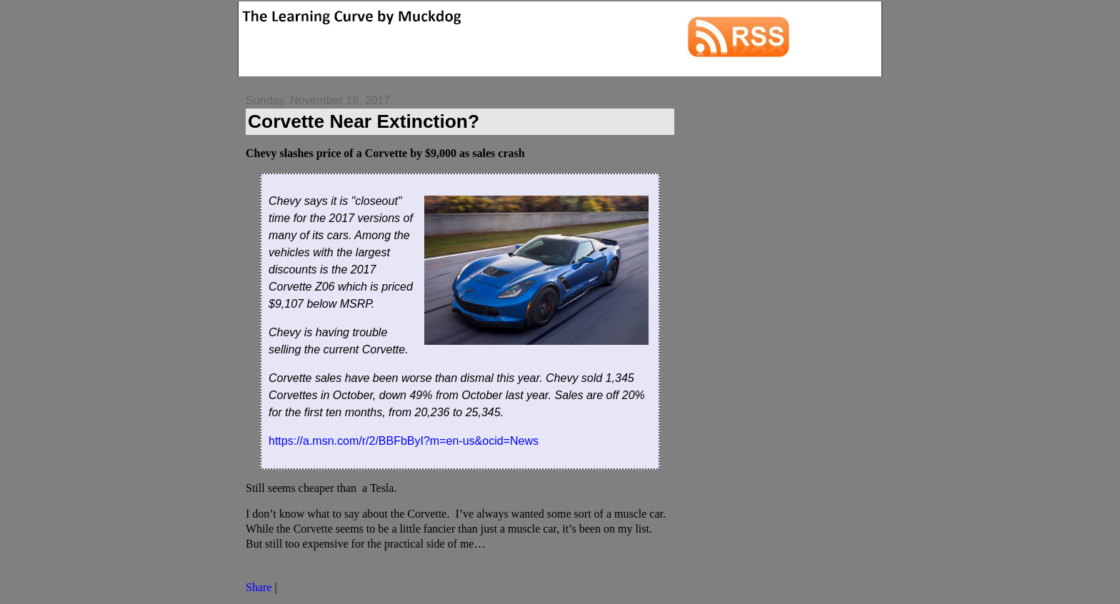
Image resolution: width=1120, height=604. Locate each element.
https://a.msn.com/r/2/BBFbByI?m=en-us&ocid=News (404, 441)
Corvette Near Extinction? (363, 121)
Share (258, 587)
